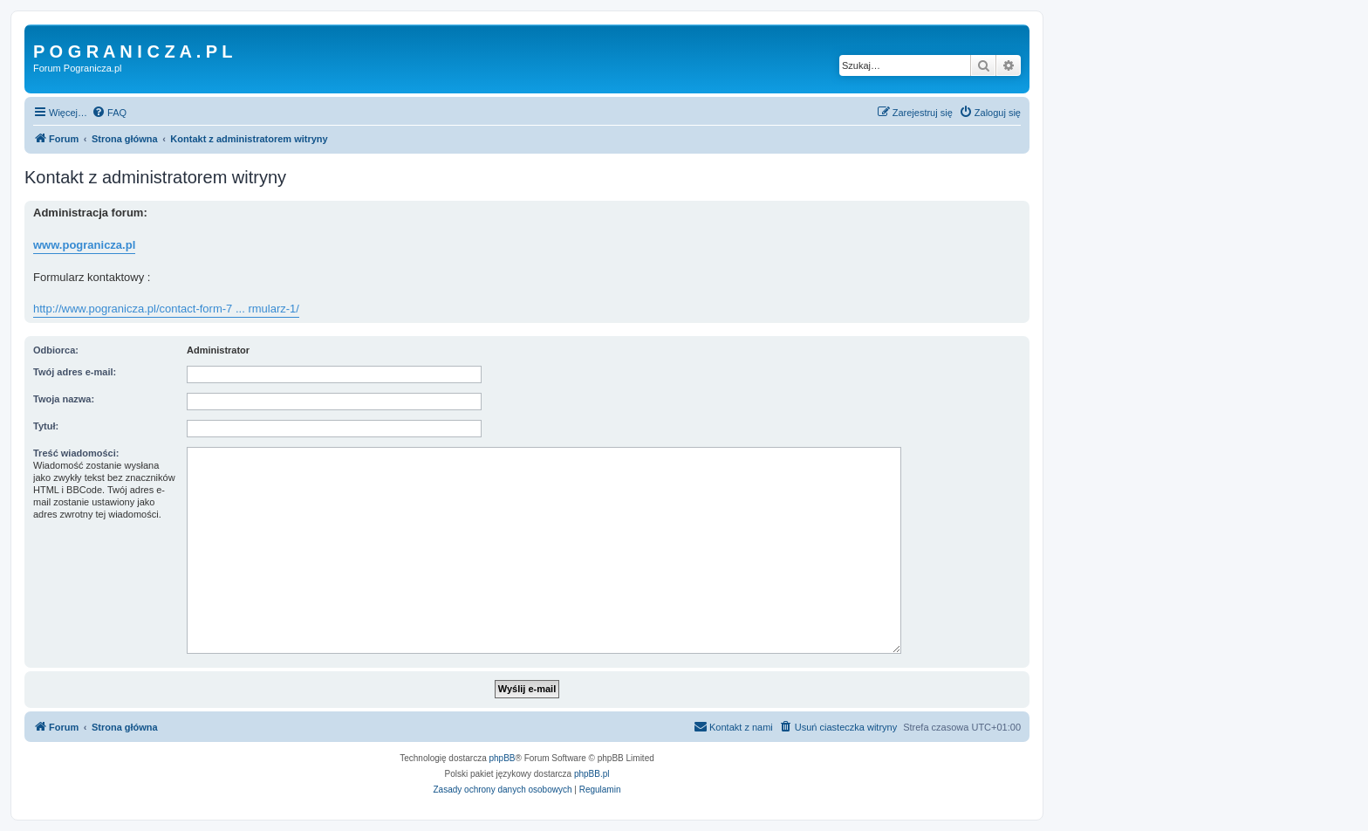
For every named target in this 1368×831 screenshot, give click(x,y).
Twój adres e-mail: (74, 372)
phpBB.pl (592, 774)
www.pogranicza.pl (84, 244)
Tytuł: (45, 426)
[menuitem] (109, 112)
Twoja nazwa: (63, 399)
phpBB (502, 758)
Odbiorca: (56, 350)
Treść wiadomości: (76, 453)
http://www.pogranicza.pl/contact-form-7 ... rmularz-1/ (166, 308)
